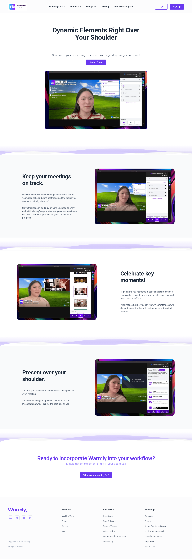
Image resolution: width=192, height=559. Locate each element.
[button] (57, 6)
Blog (63, 531)
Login (161, 6)
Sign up (177, 6)
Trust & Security (110, 521)
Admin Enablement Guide (155, 526)
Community (108, 541)
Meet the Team (68, 516)
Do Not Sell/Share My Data (114, 536)
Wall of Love (150, 546)
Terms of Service (110, 526)
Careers (65, 526)
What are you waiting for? (96, 475)
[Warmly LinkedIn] (10, 518)
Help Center (108, 516)
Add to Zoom (96, 62)
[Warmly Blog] (30, 518)
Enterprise (91, 6)
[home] (17, 7)
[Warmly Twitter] (17, 518)
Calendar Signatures (153, 536)
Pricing (105, 6)
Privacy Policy (109, 531)
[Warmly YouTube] (23, 518)
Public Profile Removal (154, 531)
